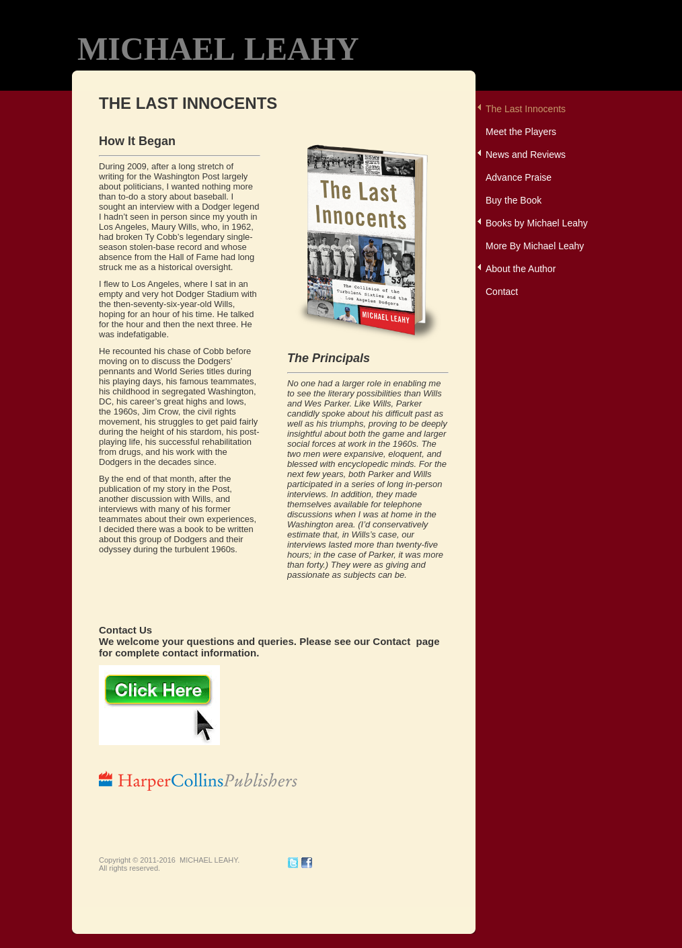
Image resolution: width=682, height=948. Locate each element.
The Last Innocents (526, 108)
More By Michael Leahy (535, 246)
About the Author (521, 268)
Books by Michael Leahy (537, 223)
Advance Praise (519, 177)
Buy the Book (513, 200)
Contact (502, 291)
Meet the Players (521, 131)
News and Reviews (526, 154)
